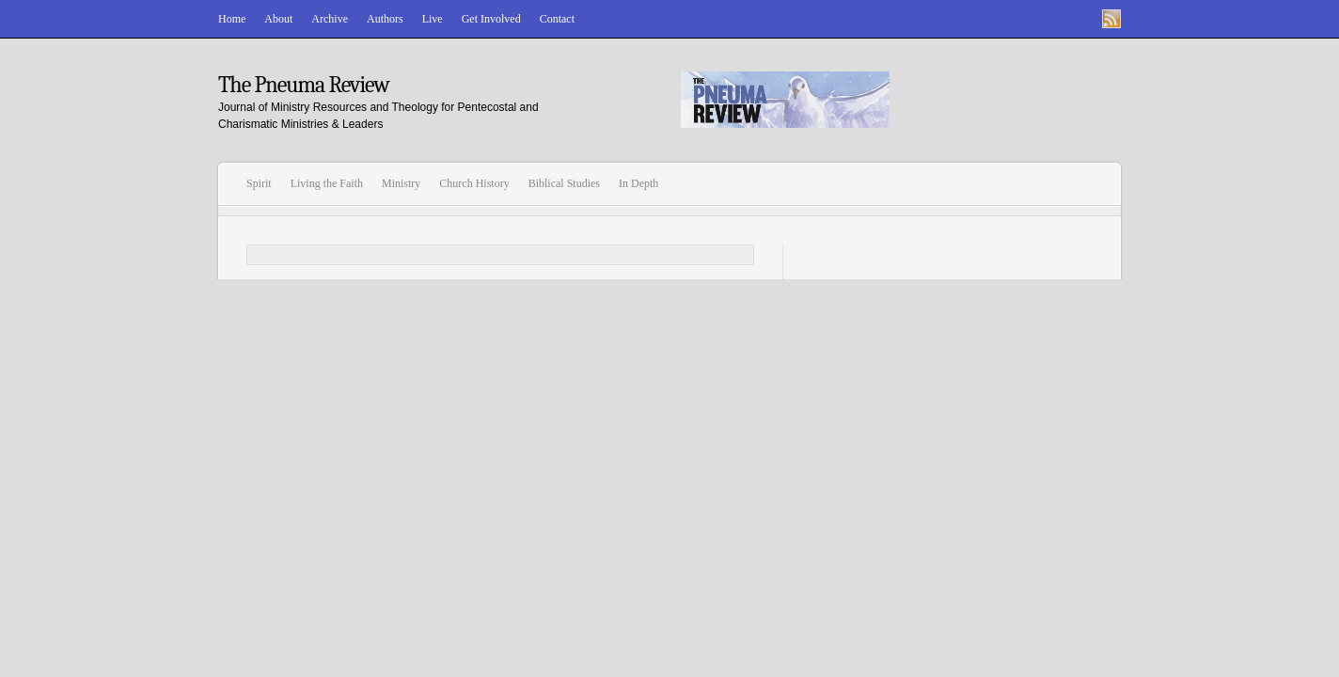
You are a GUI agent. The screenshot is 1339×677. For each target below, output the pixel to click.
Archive (329, 18)
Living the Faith (327, 183)
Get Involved (491, 18)
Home (231, 18)
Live (432, 18)
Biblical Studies (564, 183)
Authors (385, 18)
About (278, 18)
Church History (474, 183)
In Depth (638, 183)
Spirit (259, 183)
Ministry (401, 183)
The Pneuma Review (303, 84)
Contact (557, 18)
